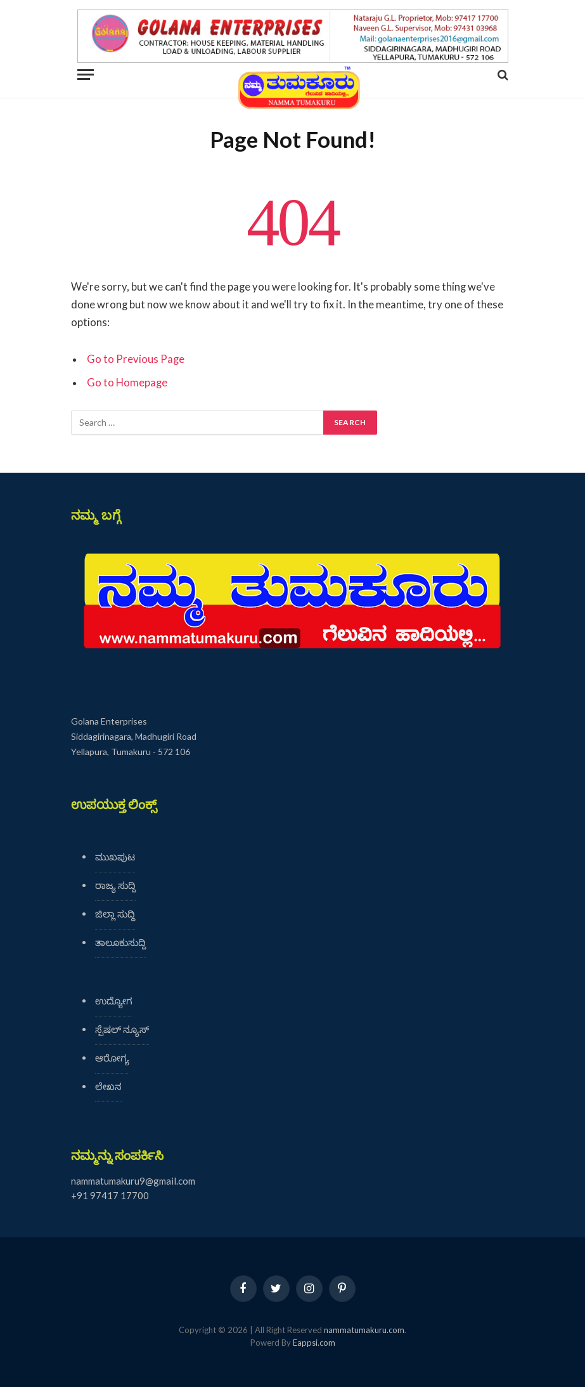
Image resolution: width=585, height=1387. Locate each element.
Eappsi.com (314, 1343)
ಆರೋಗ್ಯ (112, 1057)
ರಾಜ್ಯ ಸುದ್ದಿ (115, 885)
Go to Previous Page (135, 359)
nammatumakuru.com (364, 1330)
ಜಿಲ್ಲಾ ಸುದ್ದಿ (115, 913)
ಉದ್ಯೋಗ (113, 1000)
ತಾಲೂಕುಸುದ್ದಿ (120, 942)
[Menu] (85, 74)
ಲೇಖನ (108, 1086)
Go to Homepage (127, 382)
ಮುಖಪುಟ (115, 856)
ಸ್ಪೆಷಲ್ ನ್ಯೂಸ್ (122, 1029)
